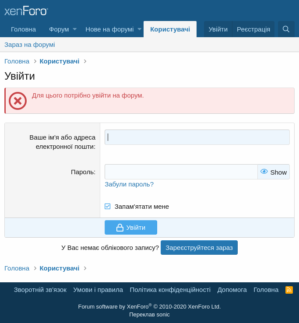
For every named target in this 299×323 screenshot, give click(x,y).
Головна (23, 29)
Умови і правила (98, 289)
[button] (74, 29)
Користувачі (170, 29)
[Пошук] (286, 29)
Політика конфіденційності (170, 289)
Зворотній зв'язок (40, 289)
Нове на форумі (109, 29)
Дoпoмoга (232, 289)
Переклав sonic (149, 314)
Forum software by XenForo (149, 306)
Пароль (82, 172)
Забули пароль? (129, 184)
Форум (59, 29)
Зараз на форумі (29, 44)
